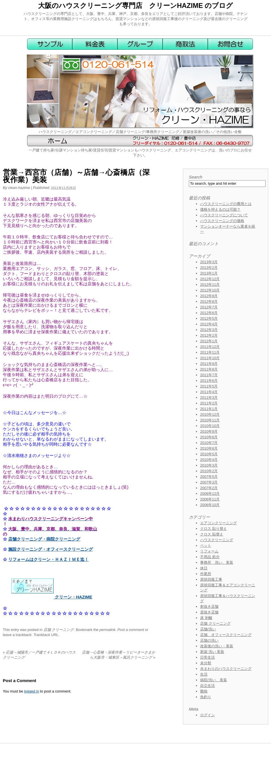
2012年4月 (209, 324)
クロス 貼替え (211, 534)
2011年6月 (209, 380)
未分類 (205, 663)
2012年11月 (210, 284)
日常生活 (207, 657)
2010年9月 (209, 431)
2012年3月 (209, 330)
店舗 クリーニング (58, 630)
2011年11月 (210, 352)
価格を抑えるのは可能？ (220, 209)
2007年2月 (209, 488)
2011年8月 (209, 369)
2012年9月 (209, 296)
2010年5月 (209, 454)
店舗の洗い (209, 640)
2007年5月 (209, 476)
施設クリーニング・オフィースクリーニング (50, 549)
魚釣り (205, 697)
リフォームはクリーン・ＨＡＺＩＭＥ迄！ (48, 559)
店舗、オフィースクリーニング (226, 635)
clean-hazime (19, 188)
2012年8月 (209, 301)
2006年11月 (210, 499)
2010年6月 (209, 448)
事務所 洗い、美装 (216, 562)
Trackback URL (45, 635)
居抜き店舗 (209, 612)
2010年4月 (209, 460)
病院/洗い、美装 (213, 680)
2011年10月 (210, 358)
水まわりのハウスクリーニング (226, 669)
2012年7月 (209, 307)
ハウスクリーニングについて (224, 215)
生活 (203, 674)
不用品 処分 (210, 557)
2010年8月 (209, 437)
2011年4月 (209, 392)
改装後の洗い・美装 (216, 646)
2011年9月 (209, 364)
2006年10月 (210, 505)
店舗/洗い (208, 629)
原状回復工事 (211, 579)
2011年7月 (209, 375)
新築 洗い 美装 (212, 652)
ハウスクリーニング (216, 540)
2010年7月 (209, 443)
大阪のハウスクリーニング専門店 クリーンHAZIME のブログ (135, 5)
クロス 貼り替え (213, 528)
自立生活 (207, 685)
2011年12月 (210, 347)
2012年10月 (210, 290)
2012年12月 (210, 279)
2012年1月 (209, 341)
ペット (205, 545)
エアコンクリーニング (218, 523)
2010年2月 (209, 471)
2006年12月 (210, 493)
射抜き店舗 (209, 606)
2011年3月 (209, 397)
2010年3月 (209, 465)
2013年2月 (209, 267)
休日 (203, 568)
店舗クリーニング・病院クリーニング (44, 539)
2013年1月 (209, 273)
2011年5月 (209, 386)
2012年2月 (209, 335)
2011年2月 (209, 403)
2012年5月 (209, 318)
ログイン (207, 715)
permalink (107, 630)
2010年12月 (210, 414)
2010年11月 (210, 420)
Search (195, 177)
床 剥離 (206, 618)
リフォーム (209, 551)
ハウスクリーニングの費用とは (226, 204)
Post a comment (130, 630)
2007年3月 (209, 482)
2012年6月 (209, 313)
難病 (203, 691)
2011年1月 (209, 409)
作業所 (205, 574)
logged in (31, 691)
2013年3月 (209, 262)
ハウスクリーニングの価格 (222, 221)
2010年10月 (210, 426)
